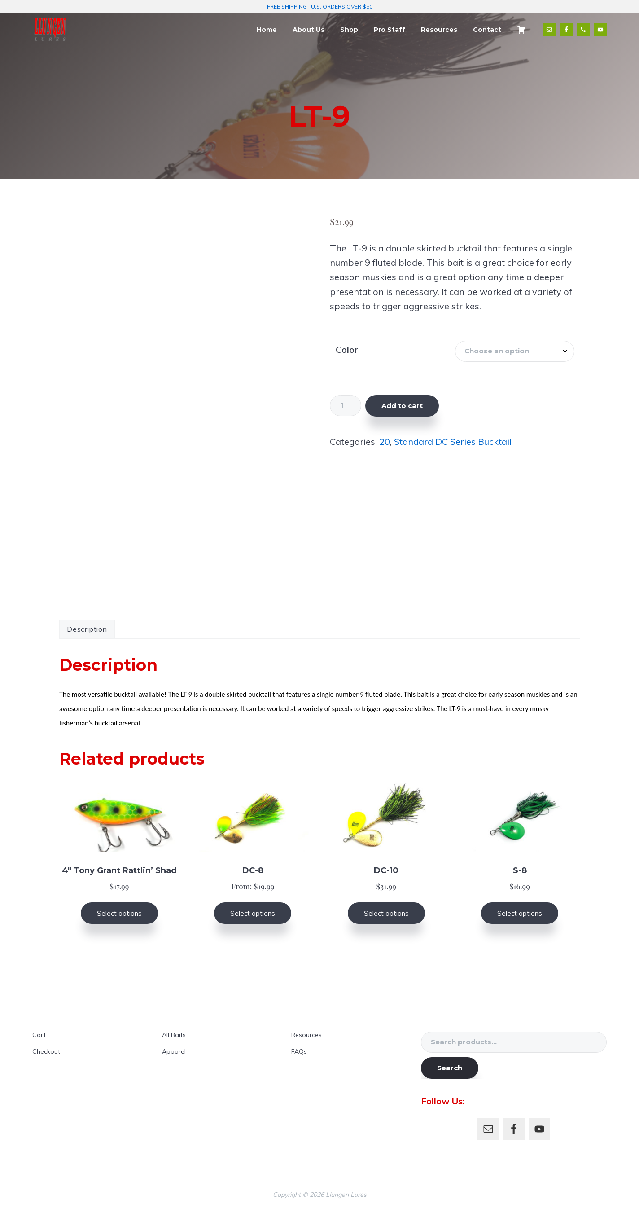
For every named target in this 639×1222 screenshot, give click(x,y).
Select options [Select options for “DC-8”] (252, 913)
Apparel (174, 1051)
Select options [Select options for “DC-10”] (386, 913)
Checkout (46, 1051)
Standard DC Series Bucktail (453, 441)
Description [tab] (87, 628)
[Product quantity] (345, 405)
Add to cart (402, 405)
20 (384, 441)
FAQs (299, 1051)
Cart (39, 1035)
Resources (306, 1035)
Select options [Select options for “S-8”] (519, 913)
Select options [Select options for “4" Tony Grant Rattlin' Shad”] (119, 913)
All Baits (174, 1035)
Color (347, 349)
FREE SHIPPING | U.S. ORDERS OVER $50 (319, 6)
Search (449, 1068)
